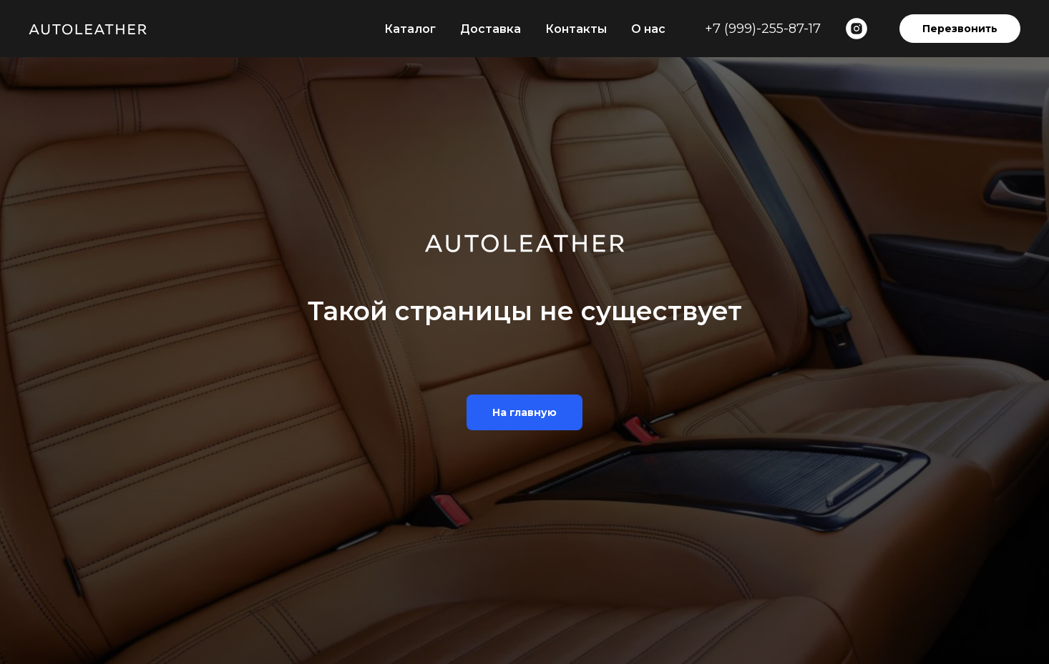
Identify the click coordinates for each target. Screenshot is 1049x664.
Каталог (410, 29)
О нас (648, 29)
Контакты (576, 29)
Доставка (490, 29)
